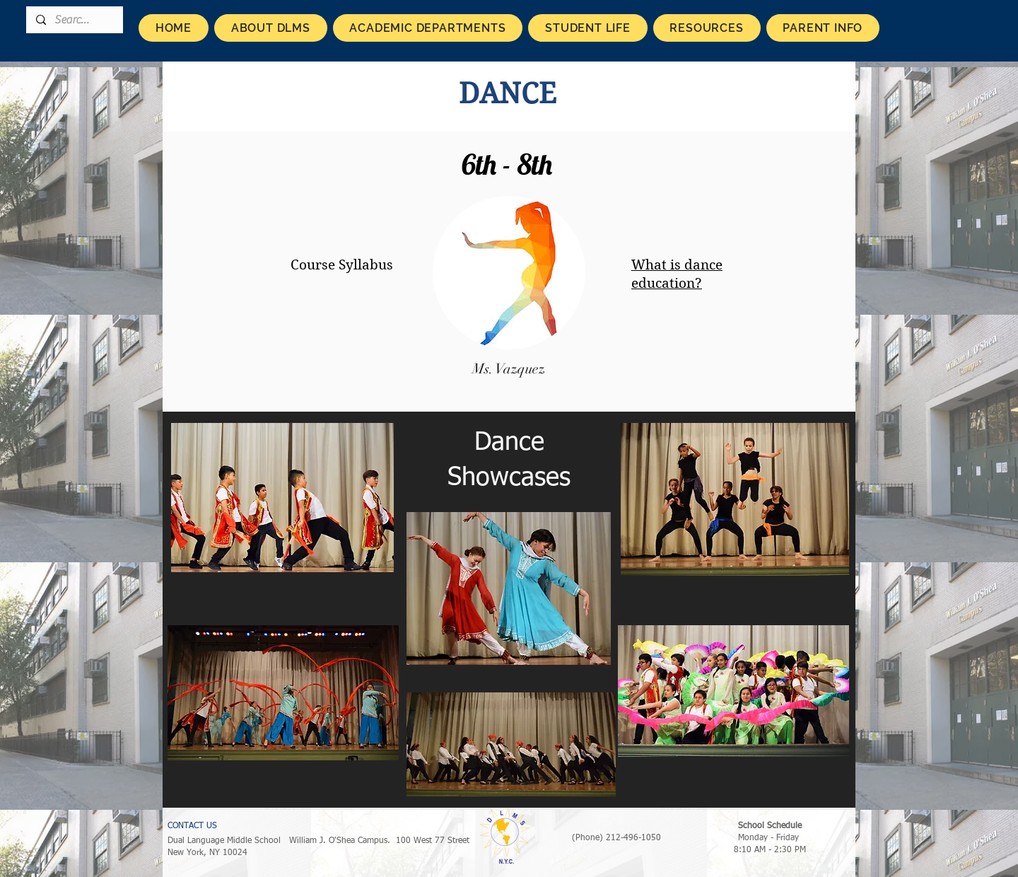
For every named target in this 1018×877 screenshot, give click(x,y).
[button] (270, 28)
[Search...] (73, 19)
